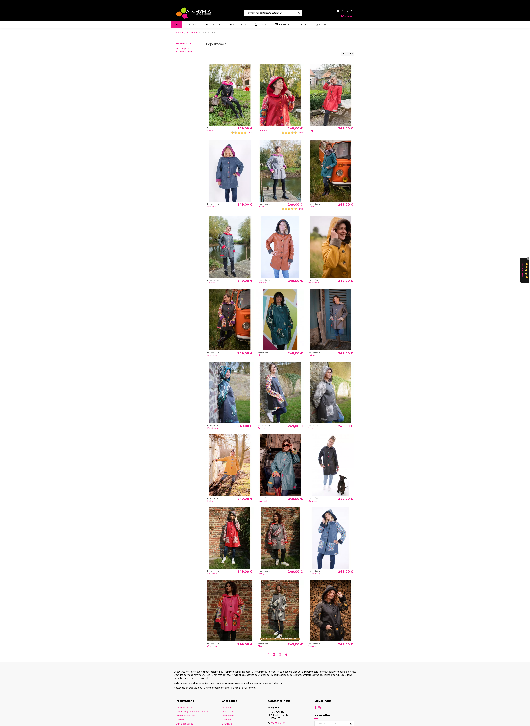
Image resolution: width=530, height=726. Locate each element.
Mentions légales (184, 707)
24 (350, 53)
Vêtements (227, 707)
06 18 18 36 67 (278, 723)
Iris (259, 355)
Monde (211, 130)
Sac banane (228, 715)
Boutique (227, 724)
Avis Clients (523, 270)
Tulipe (311, 130)
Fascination (314, 573)
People (261, 428)
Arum (261, 206)
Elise (260, 646)
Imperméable (184, 43)
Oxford (312, 355)
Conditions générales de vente (192, 711)
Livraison (180, 719)
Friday (261, 573)
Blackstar (313, 501)
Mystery (312, 646)
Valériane (263, 130)
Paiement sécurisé (185, 715)
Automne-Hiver (184, 51)
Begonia (211, 206)
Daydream (212, 428)
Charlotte (212, 646)
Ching (311, 428)
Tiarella (211, 283)
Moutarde (313, 283)
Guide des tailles (184, 724)
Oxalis (311, 206)
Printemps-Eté (183, 48)
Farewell (262, 501)
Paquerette (213, 355)
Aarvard (262, 283)
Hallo (210, 501)
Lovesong (212, 573)
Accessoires (228, 711)
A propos (226, 719)
